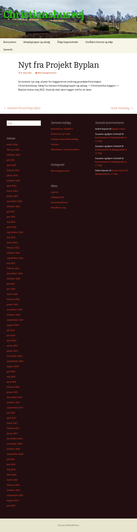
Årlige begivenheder (67, 42)
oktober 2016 (13, 448)
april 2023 (11, 226)
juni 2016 (11, 464)
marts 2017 (12, 423)
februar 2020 (13, 299)
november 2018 (14, 355)
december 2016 (14, 438)
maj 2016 (11, 469)
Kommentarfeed (59, 202)
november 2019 (14, 309)
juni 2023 (11, 216)
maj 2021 (11, 263)
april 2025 (11, 165)
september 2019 (15, 319)
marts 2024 (12, 190)
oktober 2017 (13, 402)
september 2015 (15, 495)
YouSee (54, 144)
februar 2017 (13, 428)
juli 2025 (11, 159)
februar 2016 (13, 484)
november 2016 (14, 443)
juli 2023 (11, 211)
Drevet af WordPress (68, 525)
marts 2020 (12, 294)
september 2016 (15, 453)
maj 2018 (11, 376)
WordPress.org (58, 207)
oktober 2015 (13, 490)
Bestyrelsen (9, 42)
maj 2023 (11, 221)
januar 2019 (12, 350)
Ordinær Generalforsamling (64, 139)
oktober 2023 (13, 206)
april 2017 (11, 417)
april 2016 (11, 474)
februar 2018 (13, 386)
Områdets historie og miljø (99, 42)
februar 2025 (13, 170)
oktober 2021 (13, 252)
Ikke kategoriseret (47, 72)
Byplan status (118, 128)
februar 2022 (13, 247)
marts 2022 (12, 242)
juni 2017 (11, 412)
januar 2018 (12, 392)
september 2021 (15, 257)
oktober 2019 (13, 314)
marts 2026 (12, 144)
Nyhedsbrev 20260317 (62, 128)
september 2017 (15, 407)
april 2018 (11, 381)
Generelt (8, 49)
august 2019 (13, 324)
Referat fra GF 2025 (60, 133)
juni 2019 (11, 335)
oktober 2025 (13, 154)
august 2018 (13, 366)
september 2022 (15, 232)
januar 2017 (12, 433)
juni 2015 (11, 505)
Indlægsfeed (57, 197)
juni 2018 (11, 371)
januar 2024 (12, 196)
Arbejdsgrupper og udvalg (36, 42)
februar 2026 (13, 149)
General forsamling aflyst (21, 108)
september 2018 (15, 361)
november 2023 (14, 201)
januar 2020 (12, 304)
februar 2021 (13, 268)
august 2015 (13, 500)
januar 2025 (12, 175)
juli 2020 (11, 283)
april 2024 (11, 185)
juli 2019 (11, 330)
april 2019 (11, 340)
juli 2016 (11, 459)
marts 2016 (12, 479)
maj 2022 (11, 237)
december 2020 (14, 273)
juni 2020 (11, 288)
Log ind (54, 192)
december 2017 (14, 397)
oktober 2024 (13, 180)
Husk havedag (122, 108)
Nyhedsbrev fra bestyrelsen (65, 149)
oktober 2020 (13, 278)
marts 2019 (12, 345)
